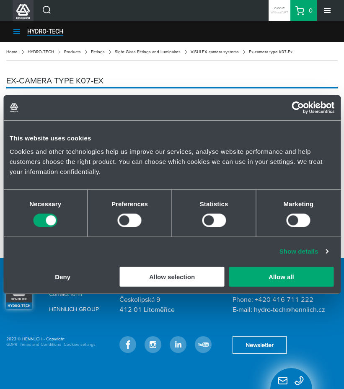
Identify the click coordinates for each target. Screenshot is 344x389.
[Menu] (327, 10)
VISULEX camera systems (215, 51)
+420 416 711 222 (284, 299)
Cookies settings (80, 344)
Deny (62, 276)
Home (12, 51)
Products (72, 51)
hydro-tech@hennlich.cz (289, 309)
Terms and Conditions (40, 344)
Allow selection (172, 276)
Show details (298, 251)
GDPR (11, 344)
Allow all (281, 276)
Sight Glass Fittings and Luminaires (148, 51)
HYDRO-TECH (45, 31)
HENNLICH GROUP (74, 309)
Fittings (98, 51)
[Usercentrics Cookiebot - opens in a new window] (297, 107)
